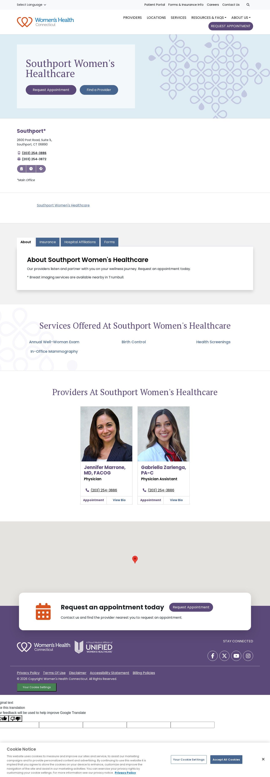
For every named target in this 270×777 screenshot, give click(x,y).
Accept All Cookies (226, 759)
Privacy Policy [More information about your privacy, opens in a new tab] (125, 773)
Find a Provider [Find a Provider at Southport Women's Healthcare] (99, 92)
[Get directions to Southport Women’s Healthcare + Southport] (41, 171)
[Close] (263, 759)
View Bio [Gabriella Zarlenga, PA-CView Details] (176, 503)
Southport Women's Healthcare (63, 207)
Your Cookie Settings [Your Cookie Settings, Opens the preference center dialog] (189, 759)
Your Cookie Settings (37, 690)
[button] (135, 562)
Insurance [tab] (47, 244)
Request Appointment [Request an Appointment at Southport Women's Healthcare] (51, 92)
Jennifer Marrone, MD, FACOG (105, 473)
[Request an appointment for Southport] (21, 171)
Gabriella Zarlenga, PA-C (163, 473)
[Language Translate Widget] (32, 5)
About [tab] (25, 244)
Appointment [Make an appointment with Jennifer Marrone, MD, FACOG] (93, 503)
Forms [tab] (109, 244)
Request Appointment (191, 609)
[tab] (80, 244)
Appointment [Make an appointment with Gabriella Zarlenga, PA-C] (150, 503)
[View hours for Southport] (31, 171)
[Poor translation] (15, 721)
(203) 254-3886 (34, 155)
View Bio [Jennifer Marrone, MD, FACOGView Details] (119, 503)
